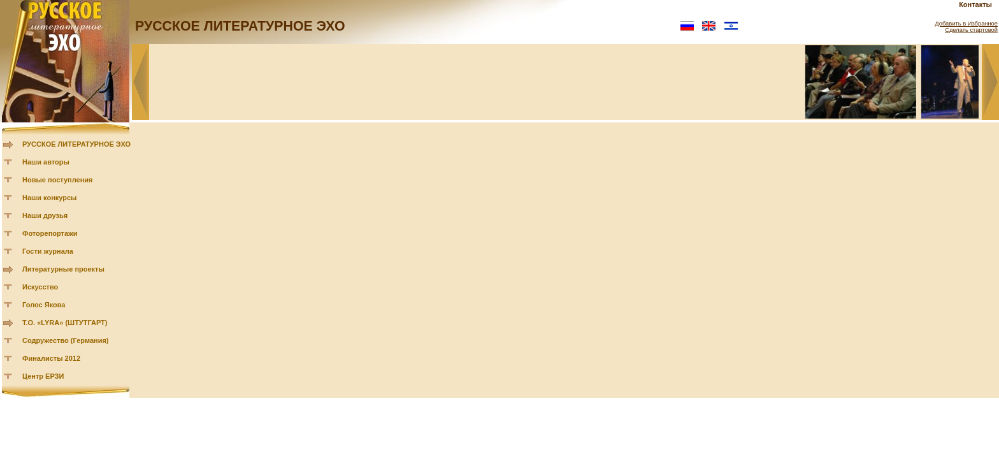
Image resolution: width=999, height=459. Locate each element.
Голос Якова (43, 305)
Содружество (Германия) (65, 340)
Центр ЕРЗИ (43, 376)
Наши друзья (45, 215)
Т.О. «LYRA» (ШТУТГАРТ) (65, 322)
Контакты (975, 4)
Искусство (40, 287)
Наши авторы (45, 162)
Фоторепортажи (50, 233)
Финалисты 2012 (51, 358)
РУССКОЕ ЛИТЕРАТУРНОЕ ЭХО (76, 144)
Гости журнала (47, 251)
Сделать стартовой (971, 30)
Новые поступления (57, 180)
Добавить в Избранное (966, 23)
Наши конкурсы (49, 197)
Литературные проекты (63, 269)
